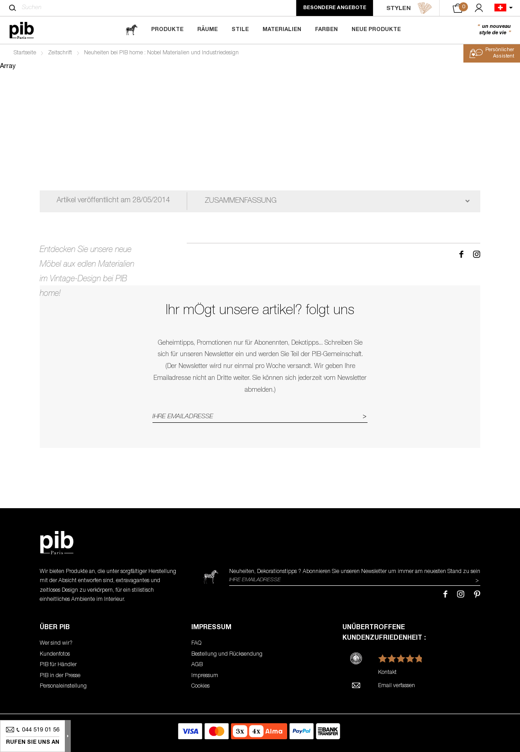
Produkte (167, 29)
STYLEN (409, 8)
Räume (207, 29)
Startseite (25, 53)
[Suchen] (12, 8)
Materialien (282, 29)
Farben (326, 29)
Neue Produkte (376, 29)
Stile (240, 29)
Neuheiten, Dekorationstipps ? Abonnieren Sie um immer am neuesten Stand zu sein (354, 571)
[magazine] (131, 30)
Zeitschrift (60, 53)
